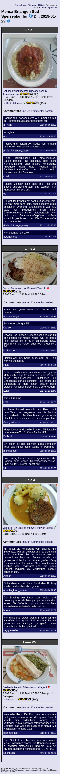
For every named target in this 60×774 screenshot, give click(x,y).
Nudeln (10, 699)
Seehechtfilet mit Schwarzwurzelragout (25, 687)
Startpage (32, 5)
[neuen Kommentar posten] (37, 111)
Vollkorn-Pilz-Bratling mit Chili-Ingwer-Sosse (28, 527)
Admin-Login (20, 5)
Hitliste (41, 5)
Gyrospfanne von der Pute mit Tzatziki (24, 288)
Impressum (52, 7)
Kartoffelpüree (14, 103)
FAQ (43, 7)
